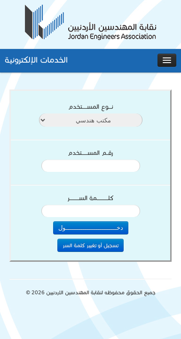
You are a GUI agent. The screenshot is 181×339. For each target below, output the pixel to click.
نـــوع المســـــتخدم (90, 107)
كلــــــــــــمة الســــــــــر (90, 198)
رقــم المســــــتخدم (90, 153)
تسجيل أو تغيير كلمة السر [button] (90, 245)
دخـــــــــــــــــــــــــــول (90, 227)
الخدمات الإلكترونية (36, 60)
